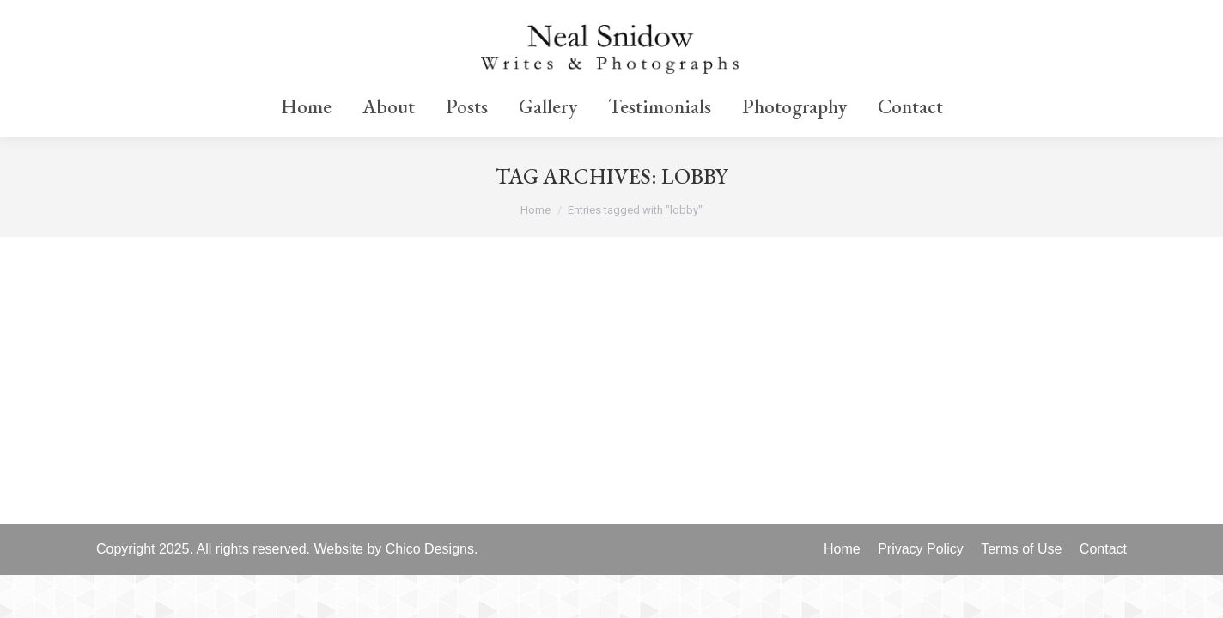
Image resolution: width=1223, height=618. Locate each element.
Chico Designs (430, 549)
